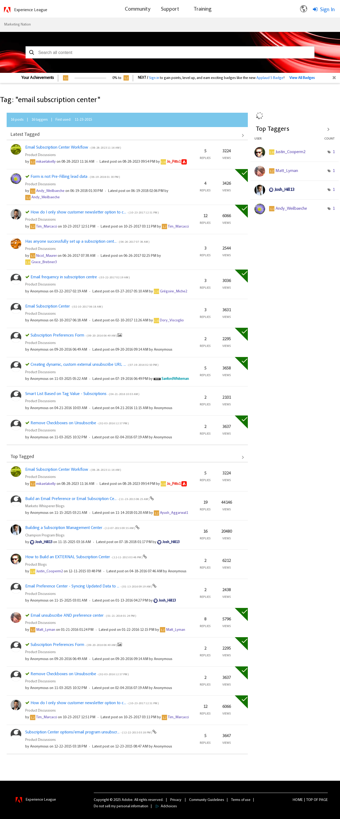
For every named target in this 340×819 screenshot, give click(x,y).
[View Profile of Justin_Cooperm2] (49, 571)
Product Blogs (36, 565)
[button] (31, 52)
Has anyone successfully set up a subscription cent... (87, 242)
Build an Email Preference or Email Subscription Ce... (87, 499)
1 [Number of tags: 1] (334, 152)
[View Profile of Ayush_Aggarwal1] (174, 513)
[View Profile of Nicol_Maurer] (46, 256)
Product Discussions (40, 155)
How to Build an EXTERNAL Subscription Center (84, 557)
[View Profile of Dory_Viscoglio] (172, 320)
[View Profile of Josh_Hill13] (43, 542)
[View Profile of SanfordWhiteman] (175, 379)
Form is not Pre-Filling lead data (75, 177)
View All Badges (302, 78)
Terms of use (240, 800)
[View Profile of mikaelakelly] (46, 162)
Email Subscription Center (64, 306)
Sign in (154, 78)
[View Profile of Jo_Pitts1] (174, 162)
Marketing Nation (17, 25)
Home (298, 800)
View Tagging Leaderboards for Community (295, 129)
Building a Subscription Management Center (80, 528)
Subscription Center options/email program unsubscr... (88, 732)
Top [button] (309, 800)
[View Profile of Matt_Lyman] (45, 630)
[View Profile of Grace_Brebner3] (44, 262)
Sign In (327, 9)
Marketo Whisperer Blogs (45, 506)
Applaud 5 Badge (269, 78)
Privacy (175, 800)
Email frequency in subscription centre (80, 277)
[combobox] (170, 52)
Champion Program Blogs (45, 535)
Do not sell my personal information (121, 806)
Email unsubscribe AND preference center (83, 616)
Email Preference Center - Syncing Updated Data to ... (88, 586)
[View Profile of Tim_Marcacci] (46, 227)
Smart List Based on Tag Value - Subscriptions (82, 394)
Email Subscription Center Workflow (73, 147)
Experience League (30, 10)
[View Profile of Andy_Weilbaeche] (50, 191)
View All (127, 135)
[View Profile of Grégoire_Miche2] (173, 291)
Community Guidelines (206, 800)
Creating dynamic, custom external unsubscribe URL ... (94, 365)
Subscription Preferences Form (74, 335)
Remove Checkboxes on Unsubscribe (80, 423)
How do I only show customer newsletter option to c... (95, 212)
